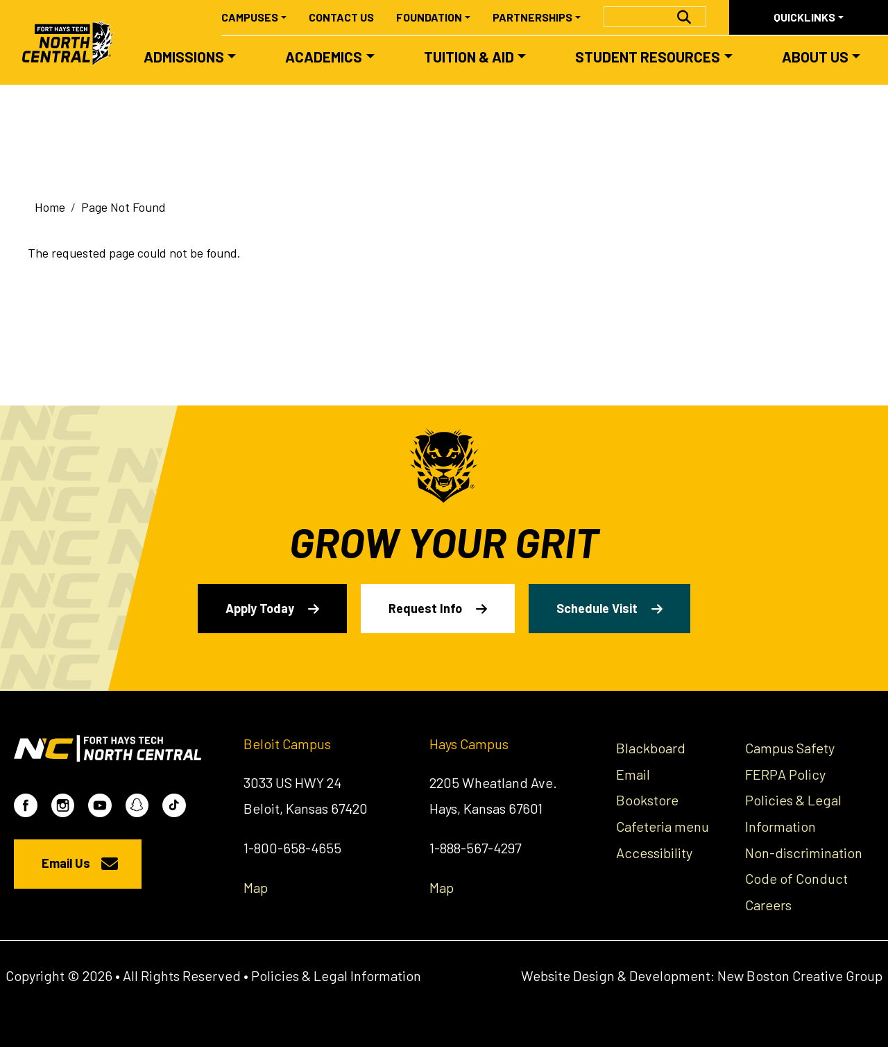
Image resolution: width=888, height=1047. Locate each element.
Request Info (425, 608)
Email (633, 774)
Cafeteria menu (662, 826)
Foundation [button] (429, 17)
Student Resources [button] (647, 56)
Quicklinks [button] (804, 17)
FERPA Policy (785, 774)
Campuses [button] (249, 17)
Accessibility (654, 852)
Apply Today (259, 608)
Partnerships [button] (532, 17)
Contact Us (341, 17)
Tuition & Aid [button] (469, 56)
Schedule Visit (597, 608)
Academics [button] (323, 56)
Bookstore (647, 799)
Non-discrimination (803, 852)
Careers (768, 904)
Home (50, 207)
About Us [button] (815, 56)
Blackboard (650, 747)
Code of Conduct (796, 878)
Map (256, 887)
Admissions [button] (184, 56)
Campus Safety (790, 747)
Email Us (66, 863)
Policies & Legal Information (336, 975)
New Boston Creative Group (799, 975)
